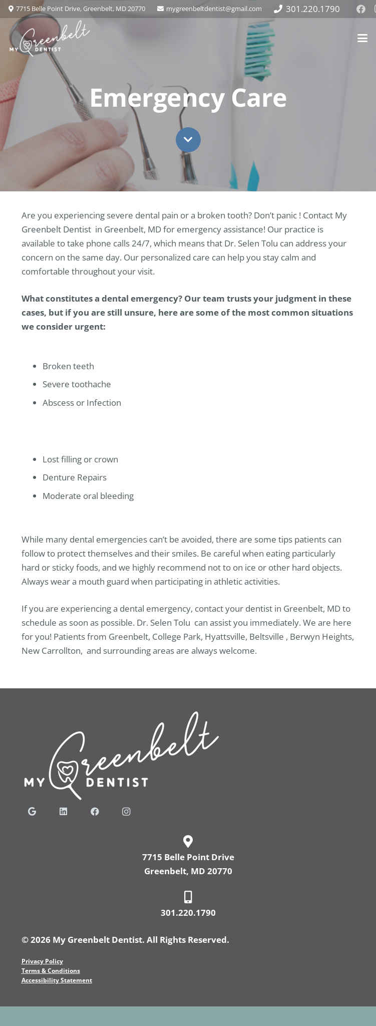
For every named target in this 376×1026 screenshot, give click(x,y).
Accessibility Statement (57, 980)
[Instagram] (126, 812)
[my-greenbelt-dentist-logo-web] (50, 38)
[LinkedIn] (63, 812)
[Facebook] (361, 9)
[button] (362, 38)
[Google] (32, 812)
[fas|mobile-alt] (188, 897)
